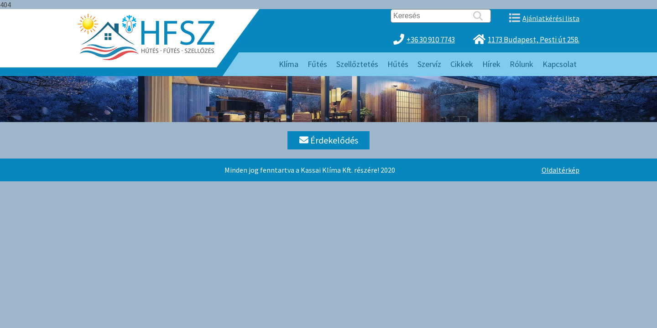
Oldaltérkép (560, 169)
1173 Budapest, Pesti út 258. (533, 40)
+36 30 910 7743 (431, 40)
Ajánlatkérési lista (550, 18)
